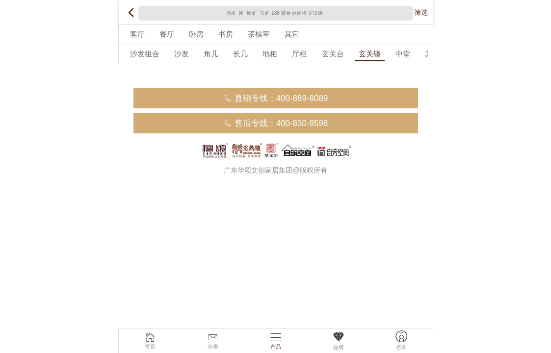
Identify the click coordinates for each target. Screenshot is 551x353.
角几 (211, 54)
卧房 (196, 34)
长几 (240, 54)
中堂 (402, 54)
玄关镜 (370, 54)
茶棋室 (259, 34)
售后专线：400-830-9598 (275, 123)
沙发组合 (144, 54)
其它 (292, 34)
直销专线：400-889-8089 (275, 98)
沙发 (181, 54)
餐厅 (166, 34)
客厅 (137, 34)
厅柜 (299, 54)
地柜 (269, 54)
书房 (225, 34)
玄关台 (333, 54)
